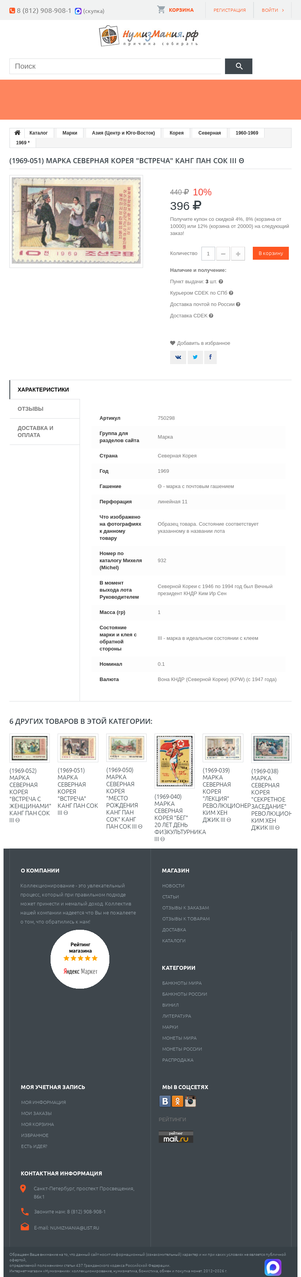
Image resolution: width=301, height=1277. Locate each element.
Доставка (174, 928)
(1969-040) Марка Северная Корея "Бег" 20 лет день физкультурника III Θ (180, 816)
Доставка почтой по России (202, 303)
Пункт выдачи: (187, 280)
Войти (270, 10)
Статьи (170, 895)
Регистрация (230, 10)
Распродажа (178, 1058)
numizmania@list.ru (74, 1226)
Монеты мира (179, 1036)
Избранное (35, 1133)
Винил (170, 1003)
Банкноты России (184, 992)
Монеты (31, 88)
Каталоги (174, 939)
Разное (30, 108)
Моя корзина (37, 1122)
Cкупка (77, 108)
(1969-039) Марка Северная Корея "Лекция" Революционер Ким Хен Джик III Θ (227, 793)
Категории (179, 965)
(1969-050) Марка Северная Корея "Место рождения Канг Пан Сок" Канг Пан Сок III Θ (124, 796)
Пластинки (235, 88)
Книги (182, 88)
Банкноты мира (182, 981)
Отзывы (31, 407)
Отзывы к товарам (186, 917)
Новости (173, 884)
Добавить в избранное (203, 341)
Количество (184, 252)
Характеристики (43, 388)
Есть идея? (34, 1144)
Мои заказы (36, 1111)
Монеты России (182, 1047)
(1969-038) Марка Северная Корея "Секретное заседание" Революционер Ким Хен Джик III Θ (275, 797)
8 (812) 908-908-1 (44, 10)
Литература (176, 1014)
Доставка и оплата (35, 430)
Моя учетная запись (53, 1085)
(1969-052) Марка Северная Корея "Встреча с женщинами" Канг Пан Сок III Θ (30, 793)
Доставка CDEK (189, 314)
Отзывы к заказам (185, 906)
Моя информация (43, 1100)
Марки (137, 88)
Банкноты (85, 88)
